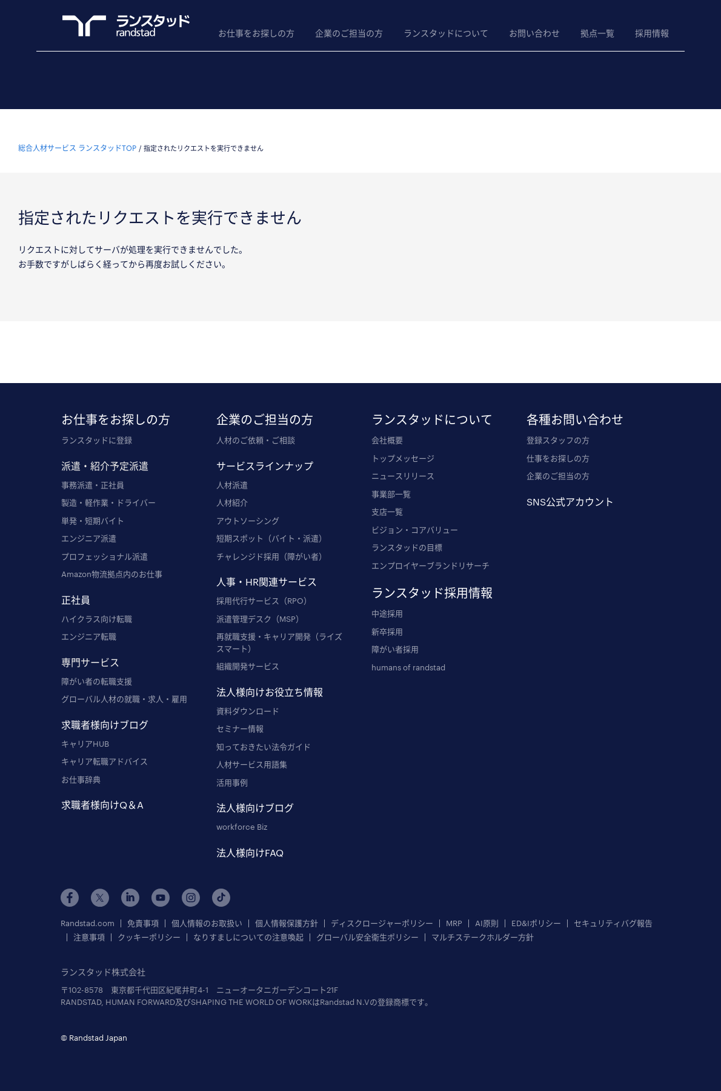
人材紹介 (232, 488)
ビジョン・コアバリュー (414, 514)
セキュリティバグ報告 (613, 909)
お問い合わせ (534, 33)
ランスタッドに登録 (96, 425)
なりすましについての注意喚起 (248, 923)
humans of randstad (408, 652)
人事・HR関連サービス (266, 567)
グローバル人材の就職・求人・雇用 (124, 684)
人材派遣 (232, 470)
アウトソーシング (247, 505)
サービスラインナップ (264, 450)
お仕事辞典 (81, 764)
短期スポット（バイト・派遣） (271, 524)
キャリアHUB (85, 728)
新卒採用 (387, 616)
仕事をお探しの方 (558, 443)
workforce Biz (241, 812)
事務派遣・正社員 (92, 470)
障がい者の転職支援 (96, 666)
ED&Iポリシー (536, 909)
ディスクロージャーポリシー (382, 909)
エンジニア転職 (88, 622)
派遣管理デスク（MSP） (260, 604)
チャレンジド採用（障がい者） (271, 541)
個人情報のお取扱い (206, 909)
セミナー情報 (240, 714)
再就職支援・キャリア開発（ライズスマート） (279, 628)
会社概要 (387, 425)
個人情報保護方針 (286, 909)
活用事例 (232, 767)
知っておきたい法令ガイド (263, 731)
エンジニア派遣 (88, 524)
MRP (454, 909)
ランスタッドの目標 (406, 533)
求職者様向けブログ (104, 709)
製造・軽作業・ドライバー (108, 488)
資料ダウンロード (247, 696)
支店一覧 (387, 497)
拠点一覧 (597, 33)
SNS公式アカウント (570, 486)
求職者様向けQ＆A (102, 790)
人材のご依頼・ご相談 (255, 425)
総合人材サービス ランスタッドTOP (77, 133)
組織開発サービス (247, 651)
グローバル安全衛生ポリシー (367, 923)
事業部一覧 (391, 479)
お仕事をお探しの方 (256, 33)
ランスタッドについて (446, 33)
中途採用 (387, 599)
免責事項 (143, 909)
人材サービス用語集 (251, 750)
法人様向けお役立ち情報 (269, 676)
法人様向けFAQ (250, 837)
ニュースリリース (402, 461)
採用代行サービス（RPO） (263, 586)
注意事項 (89, 923)
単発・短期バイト (92, 505)
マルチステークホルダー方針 (482, 923)
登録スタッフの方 (558, 425)
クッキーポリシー (149, 923)
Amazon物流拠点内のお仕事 (111, 559)
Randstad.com (88, 909)
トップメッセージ (402, 443)
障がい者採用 (395, 634)
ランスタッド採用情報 (432, 578)
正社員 (75, 584)
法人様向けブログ (255, 793)
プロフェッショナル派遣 (104, 541)
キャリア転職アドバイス (104, 747)
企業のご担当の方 (349, 33)
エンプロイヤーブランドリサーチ (430, 550)
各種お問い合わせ (575, 405)
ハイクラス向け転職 (96, 604)
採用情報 (652, 33)
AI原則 (487, 909)
